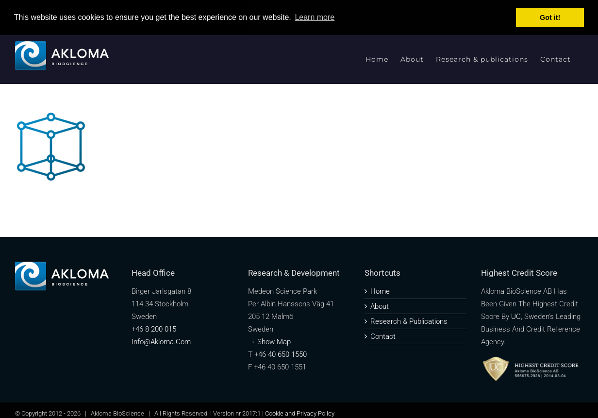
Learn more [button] (314, 17)
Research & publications (409, 321)
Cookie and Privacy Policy (299, 413)
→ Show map (269, 341)
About (379, 306)
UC (516, 316)
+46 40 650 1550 (280, 354)
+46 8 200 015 (154, 329)
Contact (383, 336)
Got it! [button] (550, 17)
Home (380, 291)
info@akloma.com (161, 341)
